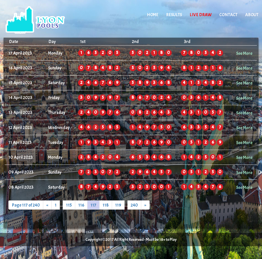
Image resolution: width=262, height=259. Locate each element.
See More (244, 53)
